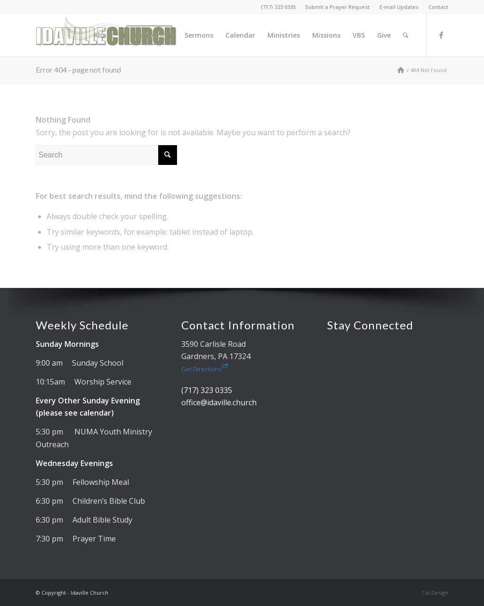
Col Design (435, 592)
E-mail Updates (399, 6)
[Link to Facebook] (441, 35)
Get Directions (204, 369)
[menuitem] (337, 7)
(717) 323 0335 (278, 6)
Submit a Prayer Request (337, 6)
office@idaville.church (219, 402)
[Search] (405, 35)
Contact (438, 6)
